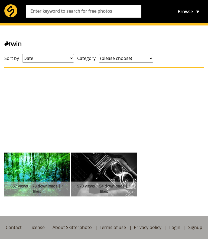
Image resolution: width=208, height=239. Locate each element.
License (37, 227)
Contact (14, 227)
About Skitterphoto (72, 227)
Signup (195, 227)
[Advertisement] (104, 110)
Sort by (11, 58)
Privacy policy (147, 227)
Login (174, 227)
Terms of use (113, 227)
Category (86, 58)
